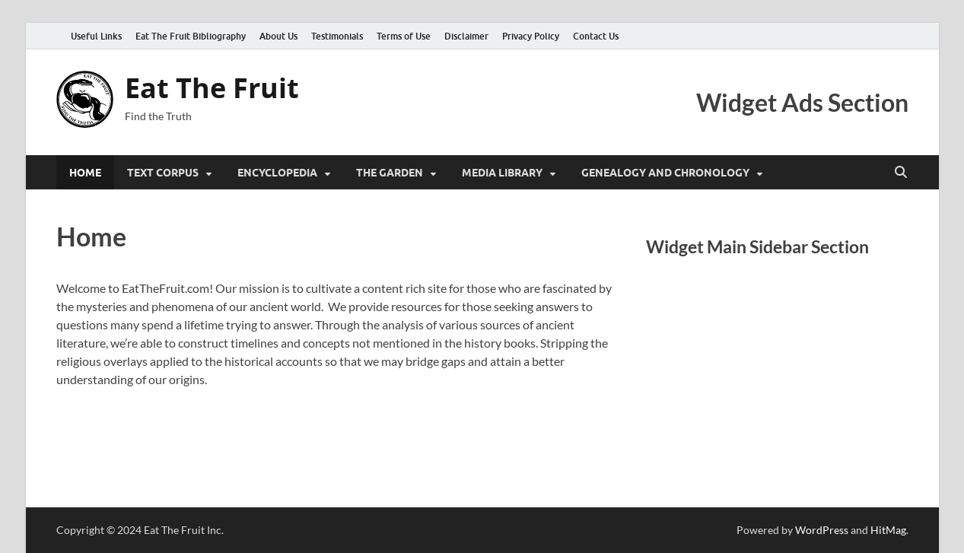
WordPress (821, 529)
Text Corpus (163, 173)
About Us (278, 36)
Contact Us (596, 36)
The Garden (389, 173)
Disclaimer (466, 36)
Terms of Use (404, 36)
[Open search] (900, 172)
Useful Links (96, 36)
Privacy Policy (530, 36)
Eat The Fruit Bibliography (190, 36)
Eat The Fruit (212, 87)
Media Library (502, 173)
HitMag (888, 529)
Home (85, 173)
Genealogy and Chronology (665, 173)
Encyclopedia (277, 173)
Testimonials (337, 36)
